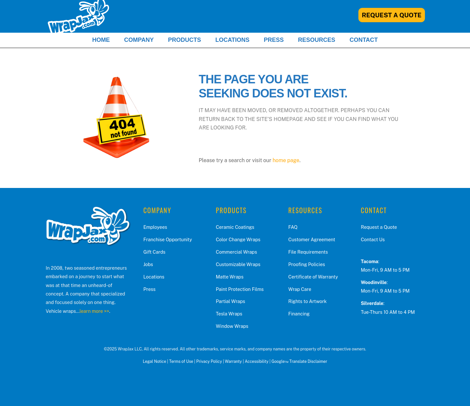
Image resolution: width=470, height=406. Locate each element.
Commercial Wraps (236, 252)
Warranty (233, 361)
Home (101, 40)
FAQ (292, 227)
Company (139, 40)
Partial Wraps (230, 301)
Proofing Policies (306, 264)
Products (184, 40)
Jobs (148, 264)
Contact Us (372, 239)
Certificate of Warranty (313, 276)
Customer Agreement (311, 239)
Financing (298, 313)
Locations (232, 40)
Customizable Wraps (238, 264)
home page (286, 160)
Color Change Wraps (238, 239)
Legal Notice (154, 361)
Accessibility (256, 361)
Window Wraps (232, 326)
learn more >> (94, 311)
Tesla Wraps (229, 313)
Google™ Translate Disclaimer (299, 361)
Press (274, 40)
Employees (155, 227)
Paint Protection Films (240, 289)
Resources (316, 40)
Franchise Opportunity (167, 239)
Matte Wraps (229, 276)
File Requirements (308, 252)
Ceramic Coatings (235, 227)
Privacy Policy (209, 361)
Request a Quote (379, 227)
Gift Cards (154, 252)
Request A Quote (392, 15)
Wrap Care (299, 289)
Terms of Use (181, 361)
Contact (364, 40)
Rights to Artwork (307, 301)
